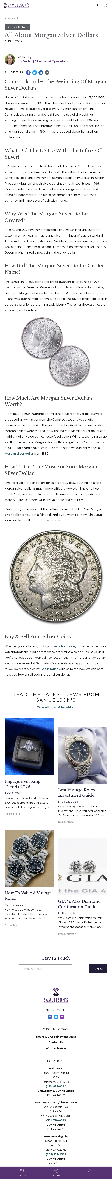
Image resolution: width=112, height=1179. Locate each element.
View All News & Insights (55, 707)
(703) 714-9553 (56, 1154)
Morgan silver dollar (19, 453)
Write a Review (56, 1048)
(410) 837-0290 (56, 1086)
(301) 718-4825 (56, 1120)
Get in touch (49, 669)
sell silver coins (64, 646)
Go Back (13, 18)
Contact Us (56, 1042)
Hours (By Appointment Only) (56, 1036)
